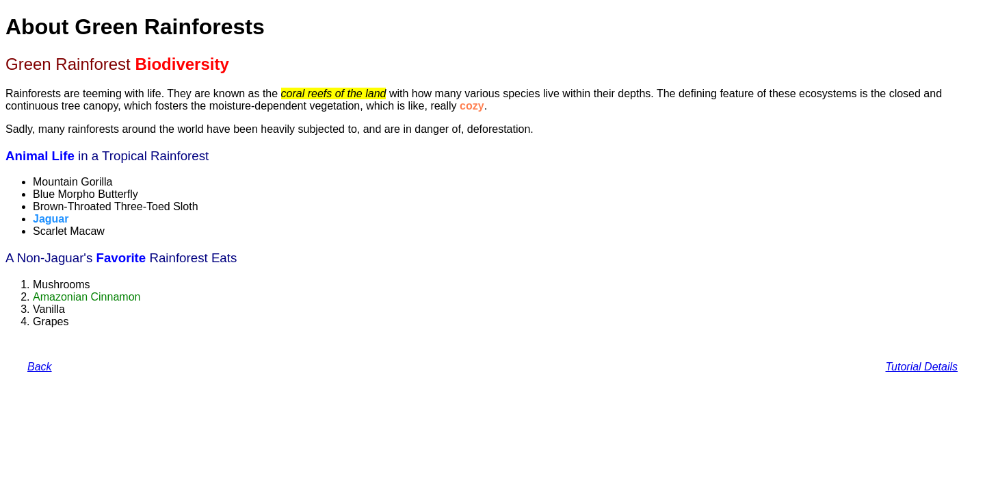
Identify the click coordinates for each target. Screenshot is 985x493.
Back (39, 366)
